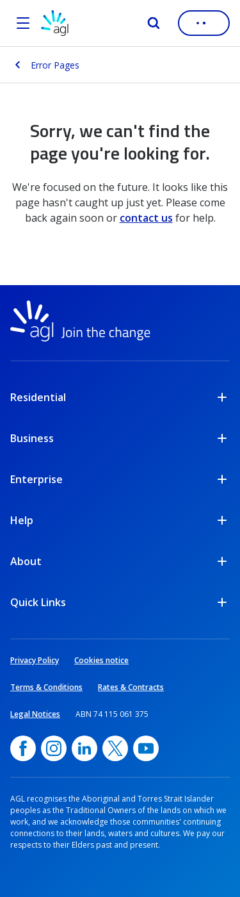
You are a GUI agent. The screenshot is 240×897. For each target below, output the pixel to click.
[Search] (154, 23)
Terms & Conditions (46, 687)
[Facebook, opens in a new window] (23, 748)
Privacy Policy (34, 660)
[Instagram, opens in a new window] (54, 748)
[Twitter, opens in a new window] (115, 748)
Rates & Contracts (131, 687)
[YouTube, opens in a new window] (146, 748)
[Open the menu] (23, 23)
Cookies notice (101, 660)
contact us (146, 218)
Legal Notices (35, 714)
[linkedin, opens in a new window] (84, 748)
